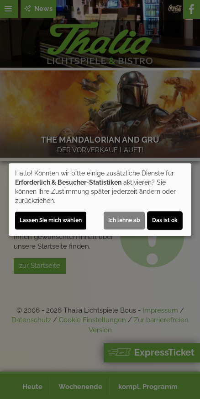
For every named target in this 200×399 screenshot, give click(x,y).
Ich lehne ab (124, 220)
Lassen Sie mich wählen (51, 220)
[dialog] (100, 199)
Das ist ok (165, 220)
